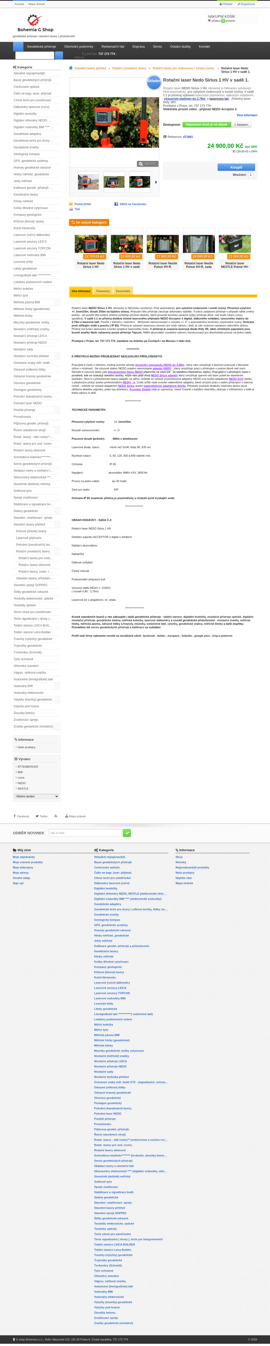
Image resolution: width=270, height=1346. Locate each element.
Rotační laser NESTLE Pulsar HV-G (235, 267)
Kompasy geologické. (28, 214)
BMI (20, 774)
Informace (26, 739)
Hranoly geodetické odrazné (32, 167)
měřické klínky (213, 624)
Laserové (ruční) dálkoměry (32, 235)
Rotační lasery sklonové (29, 450)
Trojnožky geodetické (28, 645)
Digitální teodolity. (25, 113)
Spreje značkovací (26, 497)
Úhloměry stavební (26, 666)
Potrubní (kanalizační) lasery (35, 544)
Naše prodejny (26, 746)
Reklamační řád (112, 46)
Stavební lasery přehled (29, 524)
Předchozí (71, 247)
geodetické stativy (108, 620)
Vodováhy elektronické (29, 693)
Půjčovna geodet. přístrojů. (31, 423)
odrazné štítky (111, 624)
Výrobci (24, 762)
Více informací (247, 115)
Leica (21, 780)
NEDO (22, 785)
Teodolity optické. (25, 605)
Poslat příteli (83, 204)
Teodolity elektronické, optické (33, 598)
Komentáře (125, 291)
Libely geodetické (25, 268)
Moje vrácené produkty (28, 864)
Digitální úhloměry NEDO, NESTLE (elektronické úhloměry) (37, 120)
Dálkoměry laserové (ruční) (32, 107)
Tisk (77, 208)
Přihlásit (227, 3)
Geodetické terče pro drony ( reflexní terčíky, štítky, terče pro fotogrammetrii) (37, 140)
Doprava (138, 46)
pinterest (226, 636)
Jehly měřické (23, 181)
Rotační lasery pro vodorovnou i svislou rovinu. (40, 558)
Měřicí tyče (21, 295)
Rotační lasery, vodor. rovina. (38, 571)
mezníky (140, 624)
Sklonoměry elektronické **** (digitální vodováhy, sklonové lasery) (37, 477)
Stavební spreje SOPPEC (31, 585)
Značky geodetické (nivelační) (33, 726)
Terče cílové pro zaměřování (32, 612)
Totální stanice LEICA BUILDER (35, 625)
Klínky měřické (23, 201)
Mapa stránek (36, 3)
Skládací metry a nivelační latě (34, 470)
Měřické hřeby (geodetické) (32, 309)
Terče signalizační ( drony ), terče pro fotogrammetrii (37, 619)
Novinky (181, 864)
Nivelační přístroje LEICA (30, 336)
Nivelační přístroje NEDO (30, 342)
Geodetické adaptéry (27, 134)
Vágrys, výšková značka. (30, 672)
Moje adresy (21, 874)
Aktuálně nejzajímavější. (30, 73)
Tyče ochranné (23, 659)
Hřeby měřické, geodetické (31, 174)
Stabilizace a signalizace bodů (34, 504)
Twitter (44, 822)
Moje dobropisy (23, 869)
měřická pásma (90, 624)
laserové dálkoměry (157, 620)
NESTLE (23, 791)
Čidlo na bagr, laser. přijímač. (33, 93)
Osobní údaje (21, 880)
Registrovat (248, 3)
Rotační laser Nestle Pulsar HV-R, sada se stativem (198, 267)
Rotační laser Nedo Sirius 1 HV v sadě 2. (126, 267)
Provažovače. (23, 416)
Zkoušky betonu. (25, 713)
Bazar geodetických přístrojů (32, 80)
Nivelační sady (23, 349)
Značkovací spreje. (26, 720)
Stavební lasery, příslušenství (35, 578)
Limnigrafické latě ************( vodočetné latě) (37, 275)
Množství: (208, 167)
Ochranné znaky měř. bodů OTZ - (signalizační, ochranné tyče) (37, 363)
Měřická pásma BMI (27, 302)
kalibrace (138, 627)
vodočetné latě (156, 624)
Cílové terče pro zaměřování (32, 100)
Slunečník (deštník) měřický (32, 484)
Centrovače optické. (27, 87)
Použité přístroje (24, 410)
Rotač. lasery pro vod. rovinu (33, 443)
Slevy (179, 859)
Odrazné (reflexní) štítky (30, 369)
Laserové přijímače (28, 538)
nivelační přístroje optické (224, 617)
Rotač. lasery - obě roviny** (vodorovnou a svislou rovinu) (37, 437)
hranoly (128, 624)
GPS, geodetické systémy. (31, 161)
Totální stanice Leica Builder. (33, 632)
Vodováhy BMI (23, 686)
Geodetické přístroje (41, 46)
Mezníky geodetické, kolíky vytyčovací (37, 322)
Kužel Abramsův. (25, 228)
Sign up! (18, 885)
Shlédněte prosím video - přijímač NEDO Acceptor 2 (200, 109)
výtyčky (172, 624)
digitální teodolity (194, 617)
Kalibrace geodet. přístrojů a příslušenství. (37, 188)
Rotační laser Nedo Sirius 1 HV (90, 265)
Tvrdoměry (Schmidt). (28, 652)
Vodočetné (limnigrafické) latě (33, 679)
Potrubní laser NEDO (28, 403)
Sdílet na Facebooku (133, 204)
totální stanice (172, 617)
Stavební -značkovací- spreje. (33, 517)
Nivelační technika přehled (31, 356)
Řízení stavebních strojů (30, 430)
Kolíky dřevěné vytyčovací (31, 208)
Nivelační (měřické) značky (31, 329)
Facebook (23, 822)
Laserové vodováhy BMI (30, 255)
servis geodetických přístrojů (110, 627)
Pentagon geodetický (28, 390)
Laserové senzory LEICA (30, 241)
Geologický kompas (27, 154)
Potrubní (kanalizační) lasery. (33, 396)
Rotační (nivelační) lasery (33, 551)
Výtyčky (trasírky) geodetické (33, 699)
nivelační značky (228, 620)
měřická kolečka (132, 620)
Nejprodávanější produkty (192, 869)
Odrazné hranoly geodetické (32, 376)
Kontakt (19, 3)
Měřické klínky (23, 315)
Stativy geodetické (26, 511)
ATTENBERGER (28, 769)
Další (157, 182)
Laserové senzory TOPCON (32, 248)
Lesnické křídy (23, 262)
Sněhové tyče (23, 491)
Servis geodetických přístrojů (33, 464)
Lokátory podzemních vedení (33, 282)
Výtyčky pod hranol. (27, 706)
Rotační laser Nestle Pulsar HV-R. (163, 265)
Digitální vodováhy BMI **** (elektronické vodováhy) (37, 127)
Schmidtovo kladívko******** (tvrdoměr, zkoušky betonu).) (37, 457)
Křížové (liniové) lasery (29, 221)
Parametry (104, 291)
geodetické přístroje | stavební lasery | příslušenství (44, 25)
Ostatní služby (180, 46)
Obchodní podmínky (78, 46)
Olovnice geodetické (27, 383)
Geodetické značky (26, 147)
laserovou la (218, 99)
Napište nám (184, 880)
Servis (157, 46)
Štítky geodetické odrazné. (31, 592)
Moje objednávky (24, 859)
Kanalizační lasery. (26, 194)
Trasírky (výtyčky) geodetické (33, 639)
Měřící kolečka (23, 289)
